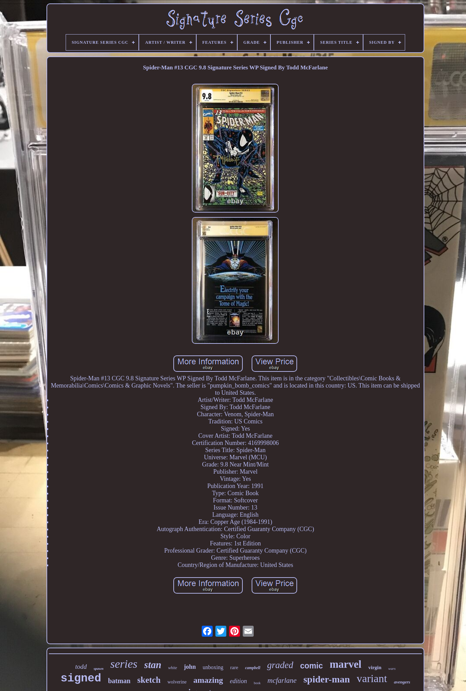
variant (372, 678)
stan (152, 664)
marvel (345, 664)
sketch (149, 680)
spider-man (326, 679)
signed (81, 678)
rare (234, 667)
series (123, 664)
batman (119, 681)
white (172, 667)
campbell (253, 667)
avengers (402, 682)
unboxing (213, 667)
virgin (374, 667)
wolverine (177, 682)
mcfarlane (281, 680)
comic (311, 665)
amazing (208, 680)
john (190, 666)
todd (81, 666)
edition (238, 681)
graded (280, 665)
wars (392, 668)
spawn (99, 668)
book (257, 683)
